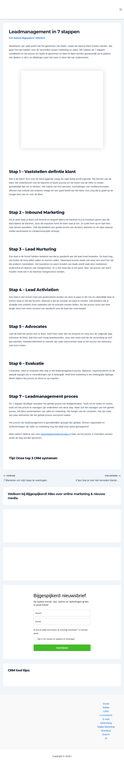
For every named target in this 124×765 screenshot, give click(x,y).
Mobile (106, 707)
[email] (62, 621)
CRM (106, 711)
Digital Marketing (106, 727)
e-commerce (106, 715)
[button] (29, 9)
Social (106, 703)
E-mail (106, 719)
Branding (106, 730)
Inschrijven (62, 647)
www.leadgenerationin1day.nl (56, 434)
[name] (62, 613)
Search (106, 734)
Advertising (106, 723)
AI (106, 738)
